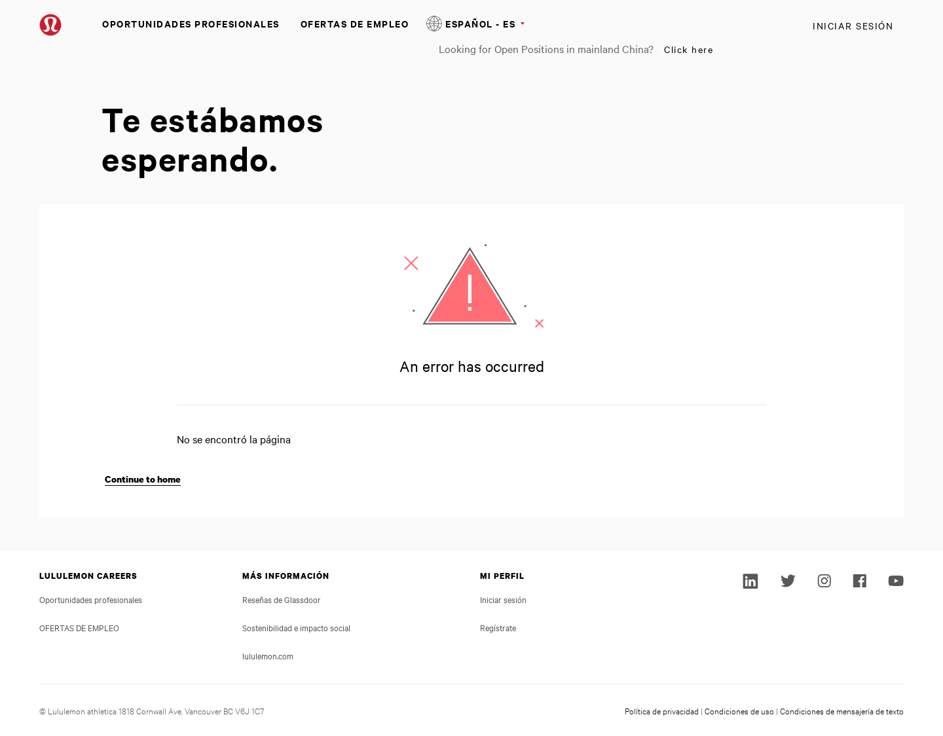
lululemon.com (267, 655)
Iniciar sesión (853, 25)
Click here (688, 49)
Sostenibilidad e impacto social (296, 627)
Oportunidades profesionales (191, 23)
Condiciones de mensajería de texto (842, 710)
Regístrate (498, 627)
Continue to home (143, 479)
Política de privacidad (662, 710)
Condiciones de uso (739, 710)
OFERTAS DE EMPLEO (355, 23)
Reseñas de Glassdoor (281, 599)
